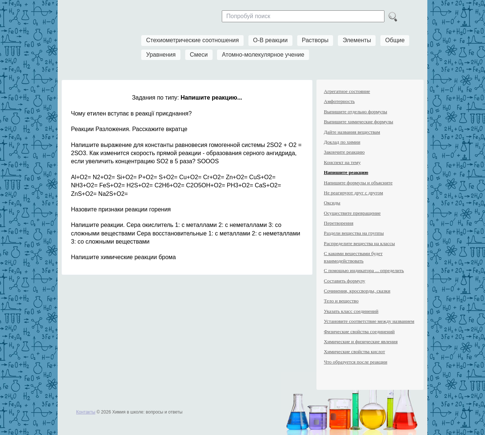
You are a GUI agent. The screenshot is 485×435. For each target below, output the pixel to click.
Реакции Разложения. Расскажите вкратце (129, 129)
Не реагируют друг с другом (353, 192)
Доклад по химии (342, 142)
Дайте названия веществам (352, 132)
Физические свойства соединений (359, 331)
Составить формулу (344, 281)
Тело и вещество (341, 301)
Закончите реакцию (344, 152)
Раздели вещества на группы (354, 233)
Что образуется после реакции (355, 362)
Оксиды (332, 202)
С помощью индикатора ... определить (364, 270)
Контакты (85, 412)
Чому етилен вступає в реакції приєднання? (131, 113)
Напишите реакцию (346, 172)
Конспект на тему (342, 162)
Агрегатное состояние (347, 91)
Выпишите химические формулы (358, 121)
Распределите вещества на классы (359, 243)
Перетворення (338, 223)
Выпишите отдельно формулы (355, 111)
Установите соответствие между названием (369, 321)
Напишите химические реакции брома (123, 257)
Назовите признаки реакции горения (121, 209)
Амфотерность (339, 101)
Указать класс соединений (351, 311)
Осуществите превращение (352, 213)
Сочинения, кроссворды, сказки (357, 291)
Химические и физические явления (361, 341)
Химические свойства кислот (354, 351)
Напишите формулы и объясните (358, 182)
